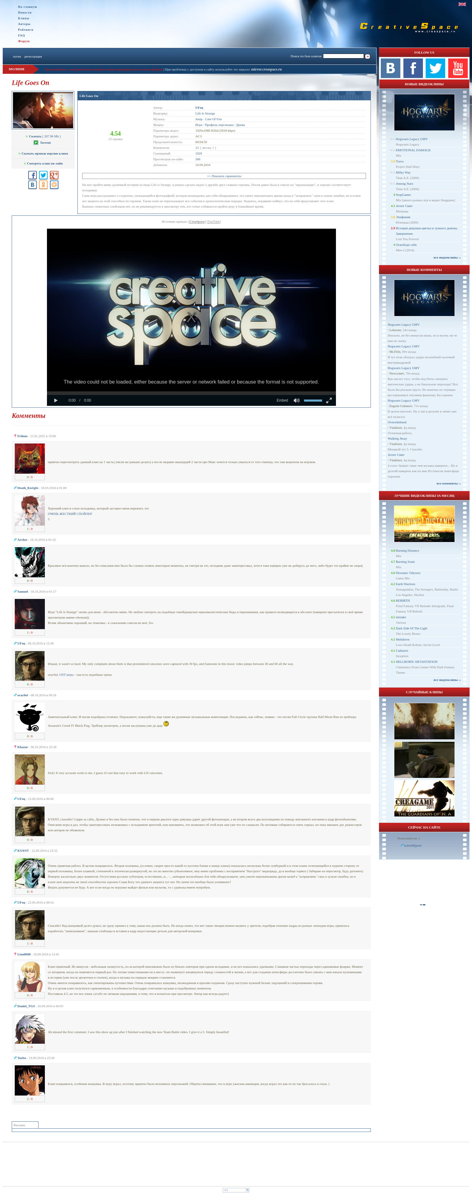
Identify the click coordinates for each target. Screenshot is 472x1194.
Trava (399, 161)
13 (197, 147)
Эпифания (403, 217)
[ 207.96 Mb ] (43, 136)
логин (17, 56)
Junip (199, 119)
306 (197, 159)
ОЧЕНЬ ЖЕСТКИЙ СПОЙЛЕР (70, 514)
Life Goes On (88, 96)
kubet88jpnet (412, 845)
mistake (401, 617)
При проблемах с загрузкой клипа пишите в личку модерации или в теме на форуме (104, 69)
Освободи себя (406, 244)
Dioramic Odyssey (408, 573)
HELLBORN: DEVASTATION (417, 661)
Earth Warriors (405, 584)
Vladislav (396, 427)
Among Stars (404, 183)
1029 (198, 153)
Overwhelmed (397, 422)
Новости (25, 12)
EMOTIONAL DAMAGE (413, 150)
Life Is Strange (205, 113)
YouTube (214, 221)
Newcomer (397, 373)
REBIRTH (403, 600)
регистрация (33, 56)
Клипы (23, 18)
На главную (27, 6)
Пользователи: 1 (408, 838)
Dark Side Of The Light (411, 628)
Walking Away (397, 438)
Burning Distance (407, 550)
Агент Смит (404, 206)
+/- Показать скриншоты (224, 176)
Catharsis (402, 650)
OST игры (66, 674)
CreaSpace (197, 221)
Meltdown (402, 639)
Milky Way (403, 172)
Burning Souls (405, 561)
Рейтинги (25, 29)
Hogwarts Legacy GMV (412, 139)
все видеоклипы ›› (447, 257)
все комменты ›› (449, 483)
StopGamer (403, 194)
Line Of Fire (213, 119)
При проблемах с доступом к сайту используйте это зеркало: (208, 69)
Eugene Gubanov (401, 406)
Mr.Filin (395, 351)
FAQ (21, 35)
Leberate (395, 330)
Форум (24, 41)
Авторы (24, 24)
